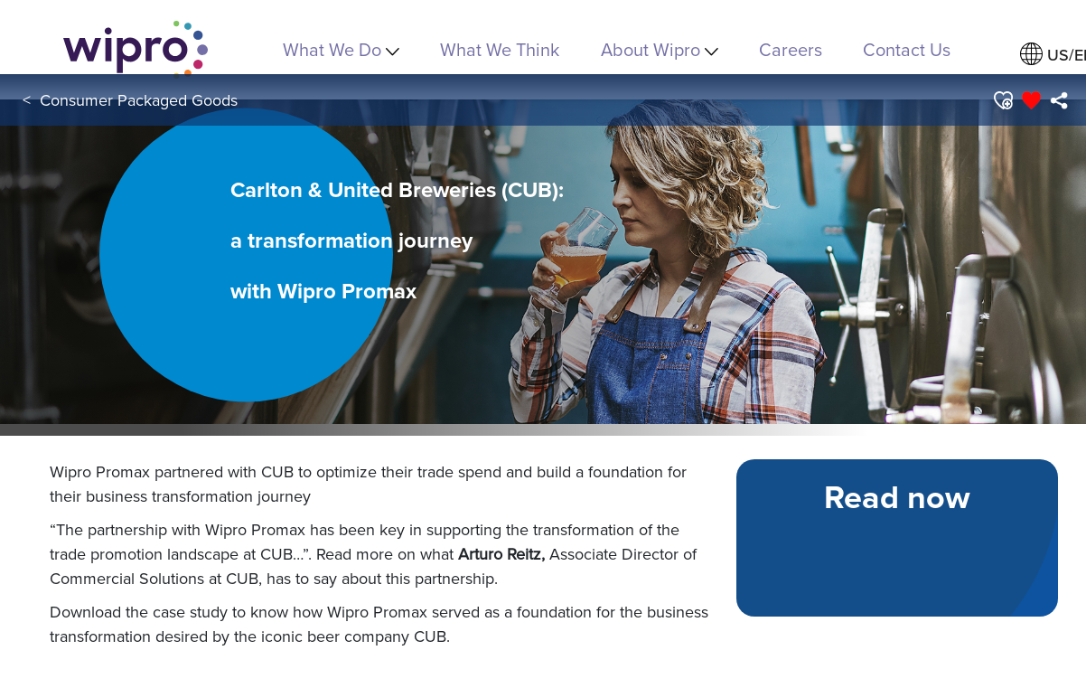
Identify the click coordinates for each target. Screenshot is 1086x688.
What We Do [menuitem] (341, 49)
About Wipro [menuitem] (659, 49)
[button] (1002, 100)
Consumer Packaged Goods (139, 100)
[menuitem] (1058, 100)
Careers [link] (790, 49)
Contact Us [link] (906, 49)
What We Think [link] (499, 49)
